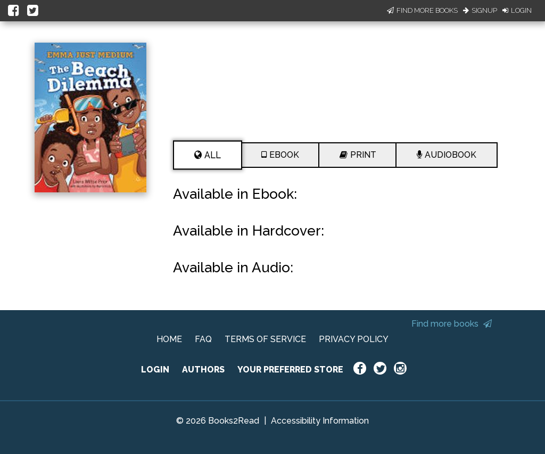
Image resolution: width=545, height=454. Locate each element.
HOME (169, 339)
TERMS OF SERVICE (265, 339)
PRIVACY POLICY (354, 339)
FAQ (203, 339)
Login (517, 10)
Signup (480, 10)
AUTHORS (203, 369)
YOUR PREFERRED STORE (290, 369)
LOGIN (155, 369)
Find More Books (422, 10)
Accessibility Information (320, 421)
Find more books (451, 324)
